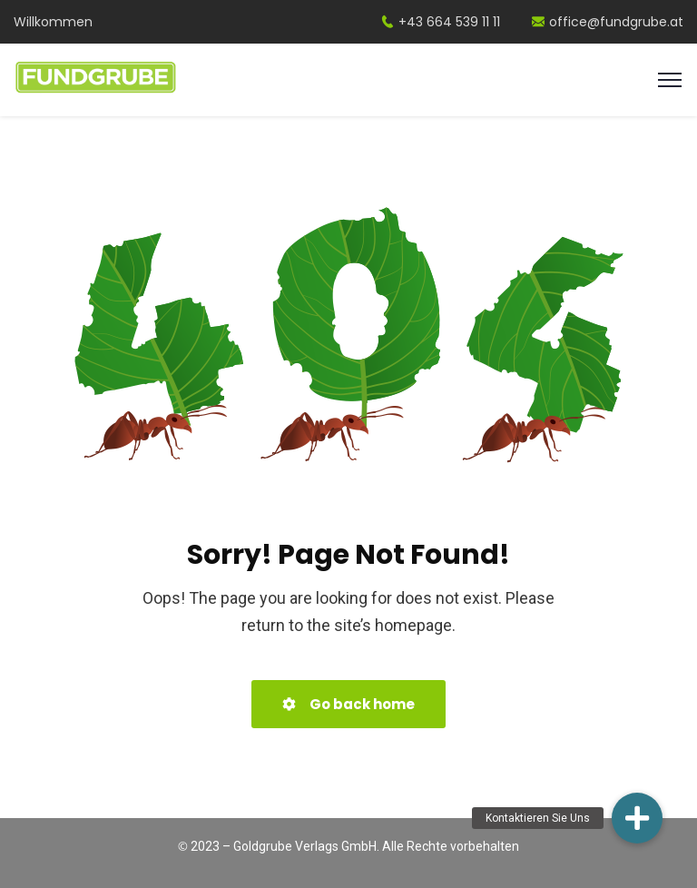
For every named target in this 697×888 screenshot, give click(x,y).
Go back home (348, 704)
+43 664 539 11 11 (440, 22)
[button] (637, 818)
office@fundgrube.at (607, 22)
